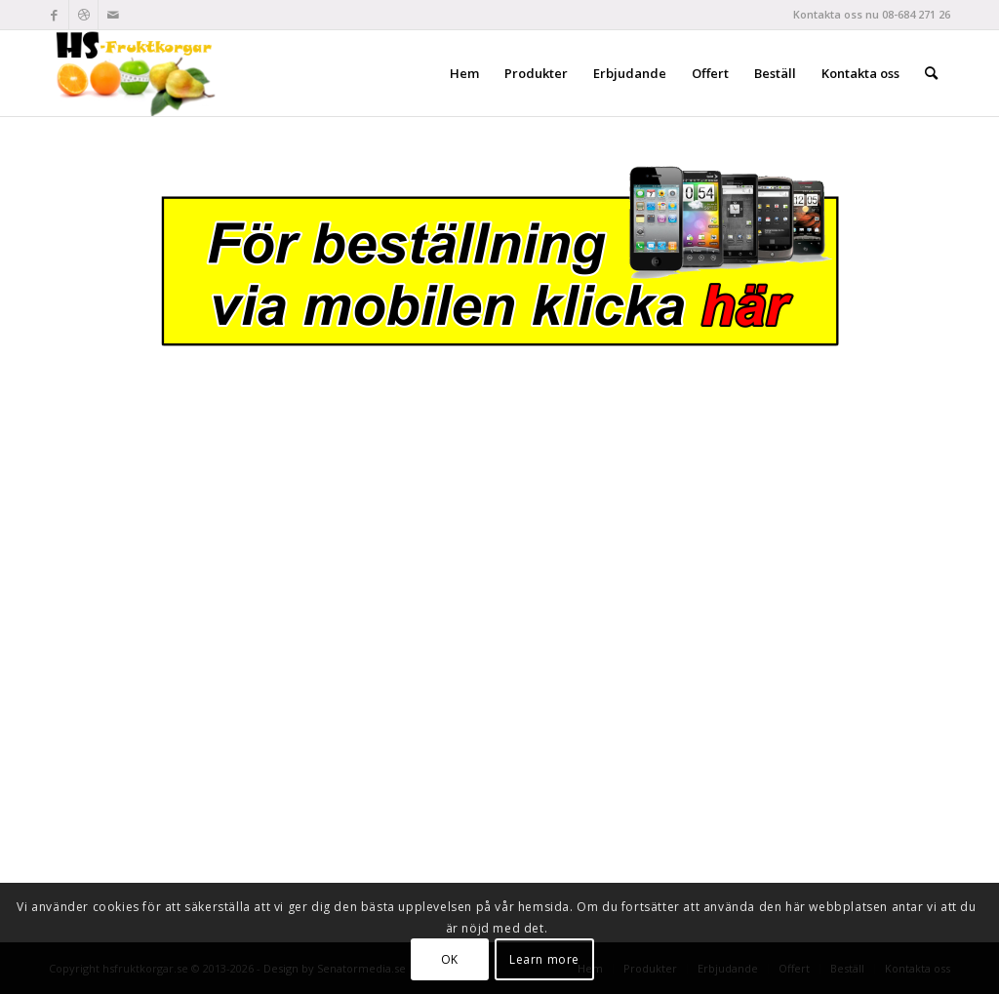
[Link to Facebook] (54, 14)
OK (450, 959)
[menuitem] (464, 73)
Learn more (544, 959)
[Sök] (931, 73)
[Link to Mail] (113, 14)
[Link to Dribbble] (83, 14)
